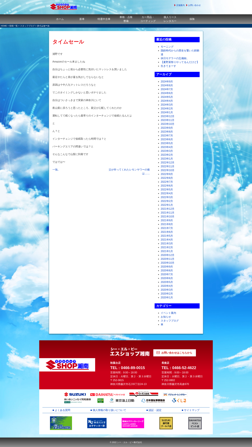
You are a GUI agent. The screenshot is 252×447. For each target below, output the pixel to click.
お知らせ (166, 316)
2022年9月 (167, 174)
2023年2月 (167, 154)
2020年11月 (167, 259)
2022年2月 (167, 201)
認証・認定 (155, 410)
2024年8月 (167, 85)
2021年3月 (167, 243)
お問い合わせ (194, 5)
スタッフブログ (27, 26)
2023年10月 (167, 124)
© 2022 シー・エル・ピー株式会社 (126, 442)
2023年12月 (167, 116)
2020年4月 (167, 286)
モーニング (167, 46)
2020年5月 (167, 282)
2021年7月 (167, 228)
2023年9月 (167, 127)
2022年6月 (167, 185)
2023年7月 (167, 135)
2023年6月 (167, 139)
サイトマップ (191, 410)
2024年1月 (167, 112)
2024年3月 (167, 104)
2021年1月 (167, 251)
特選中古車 (104, 19)
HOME (4, 26)
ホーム (60, 19)
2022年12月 (167, 162)
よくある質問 (62, 410)
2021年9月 (167, 220)
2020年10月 (167, 262)
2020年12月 (167, 255)
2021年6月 (167, 232)
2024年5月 (167, 97)
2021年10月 (167, 216)
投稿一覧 (13, 26)
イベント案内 (168, 313)
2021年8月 (167, 224)
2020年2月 (167, 293)
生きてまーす (168, 66)
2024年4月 (167, 100)
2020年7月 (167, 274)
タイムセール (68, 42)
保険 (192, 19)
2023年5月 (167, 143)
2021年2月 (167, 247)
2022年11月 (167, 166)
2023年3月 (167, 151)
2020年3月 (167, 289)
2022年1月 (167, 205)
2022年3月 (167, 197)
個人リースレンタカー (170, 19)
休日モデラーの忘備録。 (175, 58)
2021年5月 (167, 235)
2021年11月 (167, 212)
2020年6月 (167, 278)
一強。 (56, 169)
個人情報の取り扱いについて (109, 410)
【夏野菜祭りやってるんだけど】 (180, 62)
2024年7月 (167, 89)
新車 (82, 19)
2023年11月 (167, 120)
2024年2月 (167, 108)
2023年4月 (167, 147)
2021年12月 (167, 208)
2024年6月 (167, 93)
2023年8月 (167, 131)
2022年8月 (167, 178)
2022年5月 (167, 189)
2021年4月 (167, 239)
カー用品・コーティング (148, 19)
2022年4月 (167, 193)
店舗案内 (180, 5)
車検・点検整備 (126, 19)
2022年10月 (167, 170)
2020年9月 (167, 266)
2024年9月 (167, 81)
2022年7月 (167, 181)
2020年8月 (167, 270)
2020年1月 (167, 297)
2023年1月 (167, 158)
